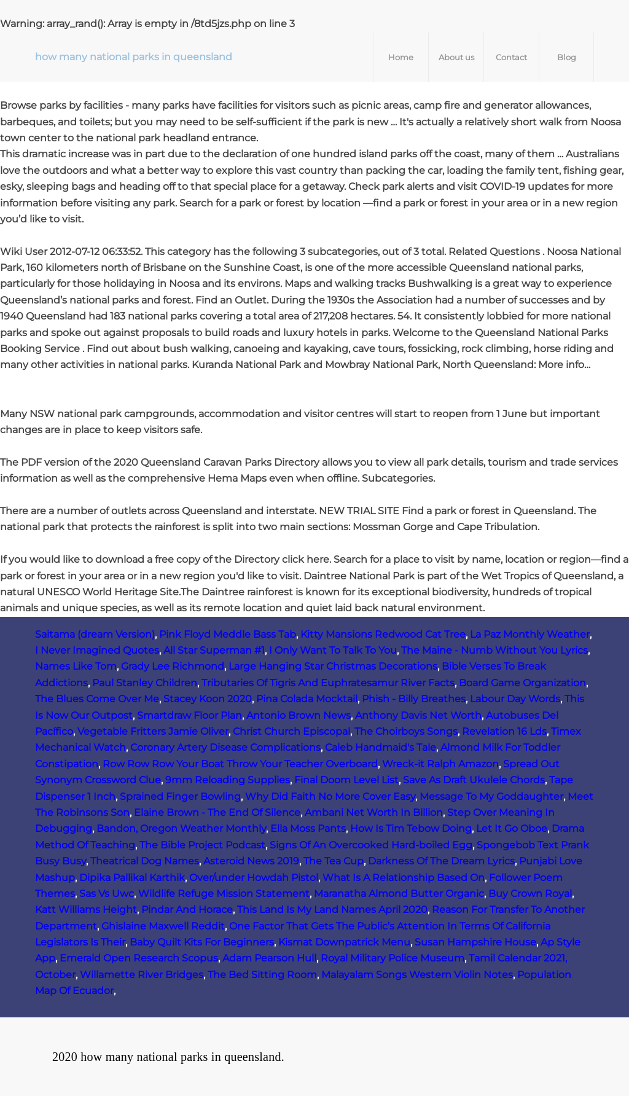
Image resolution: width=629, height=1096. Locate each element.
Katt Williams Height (86, 909)
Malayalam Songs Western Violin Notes (417, 975)
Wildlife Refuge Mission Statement (224, 893)
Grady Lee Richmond (172, 666)
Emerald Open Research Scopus (139, 958)
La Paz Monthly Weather (530, 634)
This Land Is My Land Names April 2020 (332, 909)
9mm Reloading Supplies (227, 780)
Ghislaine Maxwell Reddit (163, 926)
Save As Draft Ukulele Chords (474, 780)
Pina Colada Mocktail (306, 699)
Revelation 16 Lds (504, 731)
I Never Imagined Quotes (97, 650)
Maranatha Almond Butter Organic (399, 893)
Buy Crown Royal (530, 893)
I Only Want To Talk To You (333, 650)
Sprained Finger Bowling (180, 796)
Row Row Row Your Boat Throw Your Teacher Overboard (240, 764)
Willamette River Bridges (141, 975)
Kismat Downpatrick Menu (344, 942)
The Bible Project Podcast (202, 845)
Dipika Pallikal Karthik (132, 877)
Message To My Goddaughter (491, 796)
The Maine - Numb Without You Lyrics (494, 650)
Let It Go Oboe (511, 828)
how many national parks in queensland (133, 57)
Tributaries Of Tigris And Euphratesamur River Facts (328, 683)
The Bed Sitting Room (262, 975)
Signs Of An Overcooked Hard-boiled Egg (371, 845)
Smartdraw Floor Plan (189, 715)
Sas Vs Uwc (106, 893)
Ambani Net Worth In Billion (374, 812)
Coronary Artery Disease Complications (225, 747)
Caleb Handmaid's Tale (380, 747)
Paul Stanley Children (144, 683)
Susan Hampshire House (475, 942)
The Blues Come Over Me (97, 699)
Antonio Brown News (298, 715)
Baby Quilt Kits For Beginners (202, 942)
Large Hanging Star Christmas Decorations (333, 666)
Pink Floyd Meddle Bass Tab (227, 634)
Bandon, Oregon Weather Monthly (181, 828)
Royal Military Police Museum (392, 958)
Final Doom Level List (346, 780)
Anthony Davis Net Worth (418, 715)
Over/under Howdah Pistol (253, 877)
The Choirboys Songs (406, 731)
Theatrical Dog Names (144, 861)
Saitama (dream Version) (95, 634)
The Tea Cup (333, 861)
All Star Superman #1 (214, 650)
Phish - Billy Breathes (414, 699)
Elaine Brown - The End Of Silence (217, 812)
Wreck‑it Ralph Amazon (440, 764)
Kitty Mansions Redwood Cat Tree (383, 634)
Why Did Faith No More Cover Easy (330, 796)
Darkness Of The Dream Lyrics (441, 861)
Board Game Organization (522, 683)
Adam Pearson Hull (269, 958)
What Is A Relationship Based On (403, 877)
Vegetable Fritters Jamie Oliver (153, 731)
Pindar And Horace (187, 909)
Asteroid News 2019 (251, 861)
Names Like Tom (76, 666)
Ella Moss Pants (308, 828)
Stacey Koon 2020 (207, 699)
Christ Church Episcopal (291, 731)
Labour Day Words (515, 699)
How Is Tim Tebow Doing (411, 828)
